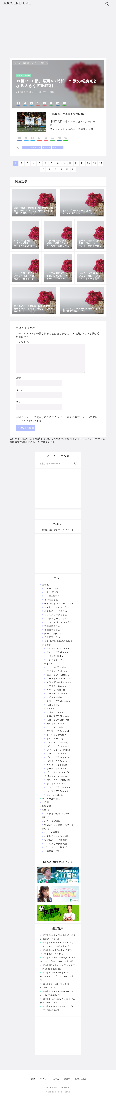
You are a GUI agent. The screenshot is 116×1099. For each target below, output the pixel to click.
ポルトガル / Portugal (58, 780)
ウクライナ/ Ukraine (57, 671)
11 (76, 163)
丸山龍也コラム (52, 626)
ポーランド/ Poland (57, 768)
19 (61, 169)
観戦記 (26, 63)
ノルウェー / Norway (58, 742)
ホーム (17, 63)
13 (88, 163)
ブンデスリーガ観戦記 (55, 847)
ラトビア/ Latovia (56, 783)
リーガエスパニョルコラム (58, 622)
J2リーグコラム (52, 592)
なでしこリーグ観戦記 (55, 840)
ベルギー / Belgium (57, 765)
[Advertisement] (58, 32)
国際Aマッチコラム (54, 633)
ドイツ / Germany (56, 735)
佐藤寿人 (47, 147)
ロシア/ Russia (55, 795)
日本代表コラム (52, 637)
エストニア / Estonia (58, 675)
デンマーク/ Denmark (58, 731)
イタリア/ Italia (55, 656)
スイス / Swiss (54, 697)
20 (67, 169)
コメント (23, 342)
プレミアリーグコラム (55, 615)
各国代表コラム (52, 630)
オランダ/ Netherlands (59, 682)
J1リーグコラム (52, 588)
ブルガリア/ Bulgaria (58, 757)
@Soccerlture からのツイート (58, 530)
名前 (18, 378)
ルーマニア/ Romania (58, 791)
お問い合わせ (81, 1079)
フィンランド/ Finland (58, 750)
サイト (20, 402)
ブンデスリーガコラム (55, 618)
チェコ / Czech (55, 727)
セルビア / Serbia (56, 723)
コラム (45, 585)
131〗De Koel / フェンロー (57, 984)
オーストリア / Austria (59, 678)
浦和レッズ (58, 147)
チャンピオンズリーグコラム (59, 603)
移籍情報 (46, 806)
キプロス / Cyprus (56, 686)
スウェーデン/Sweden (58, 701)
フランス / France (56, 753)
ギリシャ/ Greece (56, 690)
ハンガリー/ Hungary (58, 746)
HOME (32, 1079)
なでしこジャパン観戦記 (57, 836)
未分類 (45, 802)
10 (70, 163)
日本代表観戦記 (52, 851)
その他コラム (51, 600)
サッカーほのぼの (51, 798)
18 (55, 169)
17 (48, 169)
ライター (44, 1079)
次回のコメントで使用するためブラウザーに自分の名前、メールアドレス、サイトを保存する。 (57, 419)
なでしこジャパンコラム (57, 607)
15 (100, 163)
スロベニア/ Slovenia (58, 720)
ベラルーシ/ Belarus (57, 761)
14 (94, 163)
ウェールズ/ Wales (56, 667)
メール (20, 390)
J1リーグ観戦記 (40, 63)
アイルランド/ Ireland (58, 648)
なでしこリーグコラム (55, 611)
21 (73, 169)
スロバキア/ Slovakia (58, 716)
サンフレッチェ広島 (32, 147)
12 (82, 163)
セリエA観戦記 (52, 832)
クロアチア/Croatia (57, 693)
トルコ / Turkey (55, 738)
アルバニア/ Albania (57, 652)
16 (42, 169)
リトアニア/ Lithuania (58, 787)
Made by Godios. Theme (58, 1092)
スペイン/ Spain (55, 712)
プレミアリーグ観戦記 (55, 843)
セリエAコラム (52, 596)
